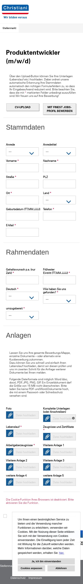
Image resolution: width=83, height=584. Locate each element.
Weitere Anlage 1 (53, 445)
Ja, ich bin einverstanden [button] (46, 561)
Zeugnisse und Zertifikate (58, 428)
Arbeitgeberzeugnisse (20, 445)
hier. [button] (61, 552)
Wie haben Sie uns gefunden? (54, 290)
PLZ (45, 177)
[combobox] (22, 151)
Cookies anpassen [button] (31, 568)
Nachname (50, 160)
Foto (8, 408)
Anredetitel (50, 144)
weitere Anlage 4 (16, 475)
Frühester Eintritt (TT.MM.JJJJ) (56, 271)
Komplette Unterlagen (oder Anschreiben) (56, 410)
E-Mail (11, 225)
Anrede (10, 144)
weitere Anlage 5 (53, 475)
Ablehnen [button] (61, 568)
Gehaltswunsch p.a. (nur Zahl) (20, 271)
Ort (9, 193)
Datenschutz (18, 577)
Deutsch (12, 289)
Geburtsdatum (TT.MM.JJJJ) (22, 209)
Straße (11, 177)
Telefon (48, 209)
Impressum (35, 577)
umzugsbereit (15, 308)
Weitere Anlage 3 (53, 460)
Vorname (12, 160)
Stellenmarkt (9, 28)
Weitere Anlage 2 (16, 460)
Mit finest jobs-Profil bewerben (59, 109)
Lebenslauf (14, 427)
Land (47, 193)
